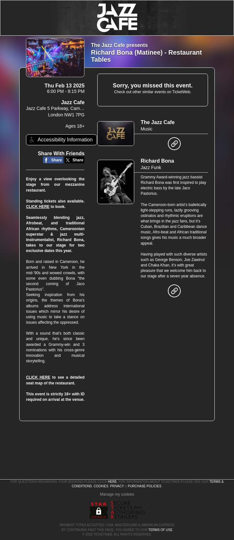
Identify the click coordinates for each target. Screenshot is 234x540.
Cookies (101, 486)
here (112, 481)
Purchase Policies (144, 486)
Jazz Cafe (72, 102)
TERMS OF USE (160, 530)
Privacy (117, 486)
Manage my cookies (117, 494)
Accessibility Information (60, 140)
